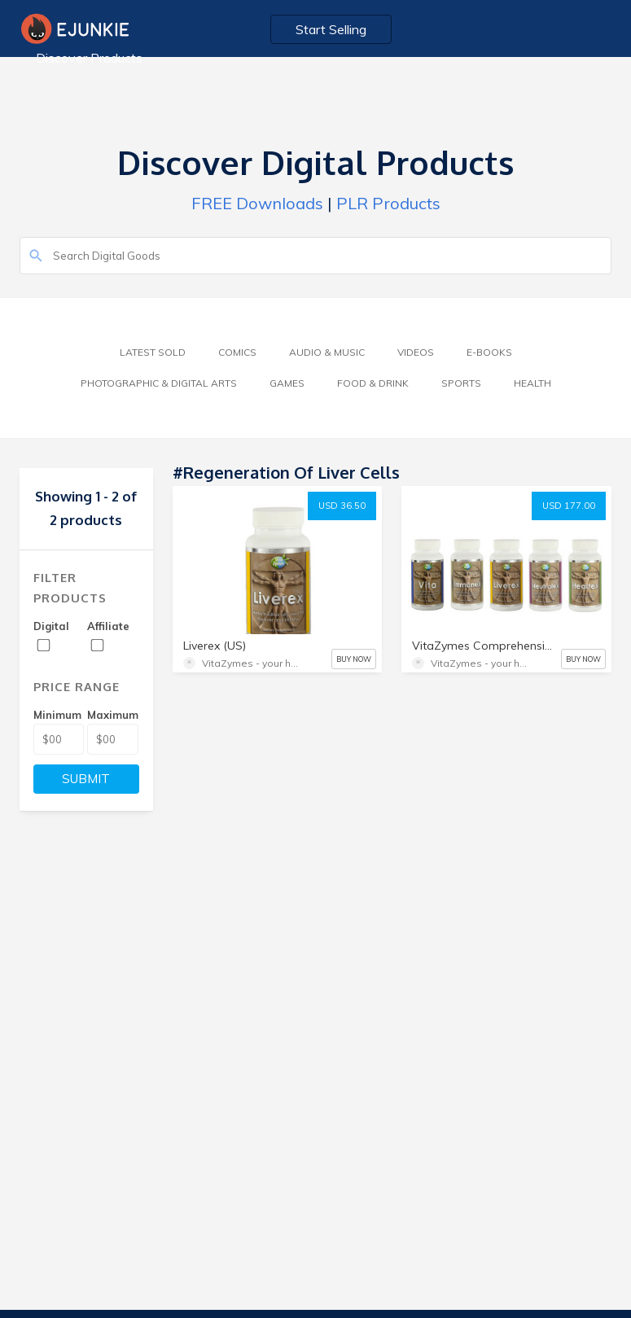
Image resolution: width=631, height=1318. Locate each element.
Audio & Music (327, 352)
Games (287, 383)
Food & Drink (373, 383)
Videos (415, 352)
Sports (461, 383)
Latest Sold (153, 352)
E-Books (489, 352)
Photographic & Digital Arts (159, 383)
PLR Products (388, 203)
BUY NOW (353, 659)
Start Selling (331, 29)
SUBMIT (86, 778)
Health (532, 383)
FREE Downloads (257, 203)
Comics (237, 352)
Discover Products (89, 58)
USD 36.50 (342, 505)
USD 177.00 (568, 505)
